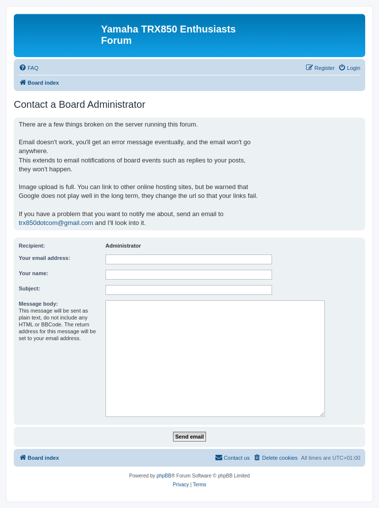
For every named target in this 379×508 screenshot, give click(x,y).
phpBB (164, 475)
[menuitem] (28, 68)
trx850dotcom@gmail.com (56, 222)
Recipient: (32, 246)
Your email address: (44, 258)
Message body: (38, 304)
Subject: (29, 288)
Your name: (33, 273)
